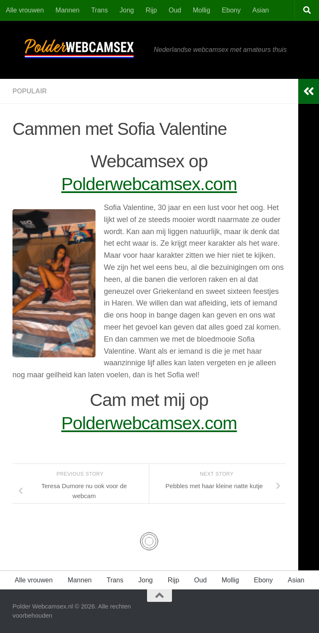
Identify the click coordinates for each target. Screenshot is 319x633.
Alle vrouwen (25, 10)
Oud (175, 10)
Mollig (201, 10)
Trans (99, 10)
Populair (29, 91)
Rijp (151, 10)
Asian (260, 10)
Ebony (231, 10)
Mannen (68, 10)
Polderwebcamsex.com (149, 184)
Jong (127, 10)
